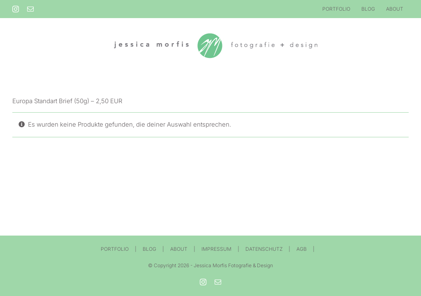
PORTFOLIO (115, 249)
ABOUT (178, 249)
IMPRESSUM (216, 249)
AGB (301, 249)
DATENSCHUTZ (263, 249)
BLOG (149, 249)
